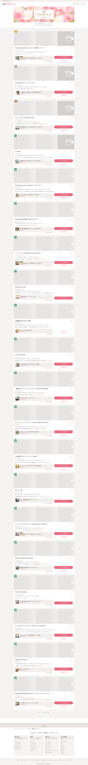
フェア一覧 (63, 57)
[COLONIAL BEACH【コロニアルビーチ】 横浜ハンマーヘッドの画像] (44, 38)
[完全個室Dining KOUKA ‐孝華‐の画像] (44, 311)
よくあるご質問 (69, 760)
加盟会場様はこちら (45, 760)
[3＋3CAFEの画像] (44, 142)
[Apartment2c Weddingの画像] (44, 582)
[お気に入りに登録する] (71, 48)
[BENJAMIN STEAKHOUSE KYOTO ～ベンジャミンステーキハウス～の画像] (44, 684)
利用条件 (25, 760)
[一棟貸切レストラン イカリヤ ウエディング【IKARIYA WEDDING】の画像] (44, 379)
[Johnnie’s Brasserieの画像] (44, 345)
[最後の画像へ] (72, 38)
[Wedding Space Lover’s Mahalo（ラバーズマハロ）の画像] (44, 176)
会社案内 (18, 760)
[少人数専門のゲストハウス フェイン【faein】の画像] (44, 447)
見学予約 (63, 60)
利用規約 (21, 760)
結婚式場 (29, 728)
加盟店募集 (50, 760)
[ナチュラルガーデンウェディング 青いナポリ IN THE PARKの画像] (44, 616)
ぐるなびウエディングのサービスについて (59, 760)
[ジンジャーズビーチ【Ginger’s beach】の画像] (44, 108)
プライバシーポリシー (31, 760)
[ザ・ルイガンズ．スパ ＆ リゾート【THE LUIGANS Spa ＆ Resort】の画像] (44, 413)
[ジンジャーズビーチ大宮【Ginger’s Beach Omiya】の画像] (44, 243)
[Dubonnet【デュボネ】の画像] (44, 277)
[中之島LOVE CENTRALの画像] (44, 650)
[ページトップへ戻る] (44, 725)
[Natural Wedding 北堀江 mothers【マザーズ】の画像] (44, 210)
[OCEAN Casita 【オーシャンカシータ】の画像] (44, 73)
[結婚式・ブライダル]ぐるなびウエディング (20, 728)
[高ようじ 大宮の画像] (44, 481)
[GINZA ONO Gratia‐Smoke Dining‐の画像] (44, 548)
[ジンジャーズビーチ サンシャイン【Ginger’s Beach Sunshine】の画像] (44, 514)
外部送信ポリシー (38, 760)
